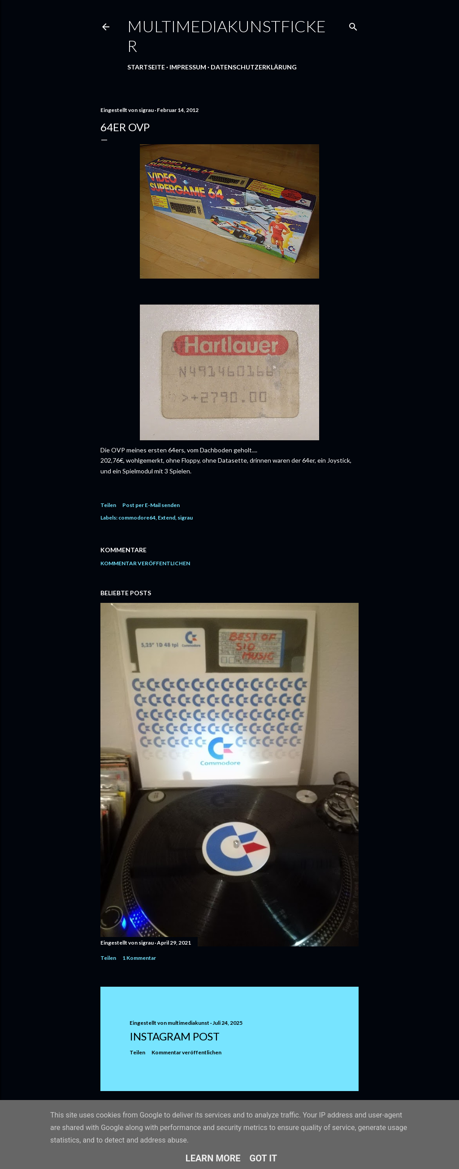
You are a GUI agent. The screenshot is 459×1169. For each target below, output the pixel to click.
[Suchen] (353, 25)
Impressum (187, 67)
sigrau (185, 517)
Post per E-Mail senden (151, 505)
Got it (263, 1158)
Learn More (213, 1158)
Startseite (146, 67)
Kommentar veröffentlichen (145, 563)
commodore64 (137, 517)
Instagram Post (175, 1036)
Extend (166, 517)
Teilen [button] (108, 505)
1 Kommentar (139, 957)
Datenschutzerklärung (254, 67)
